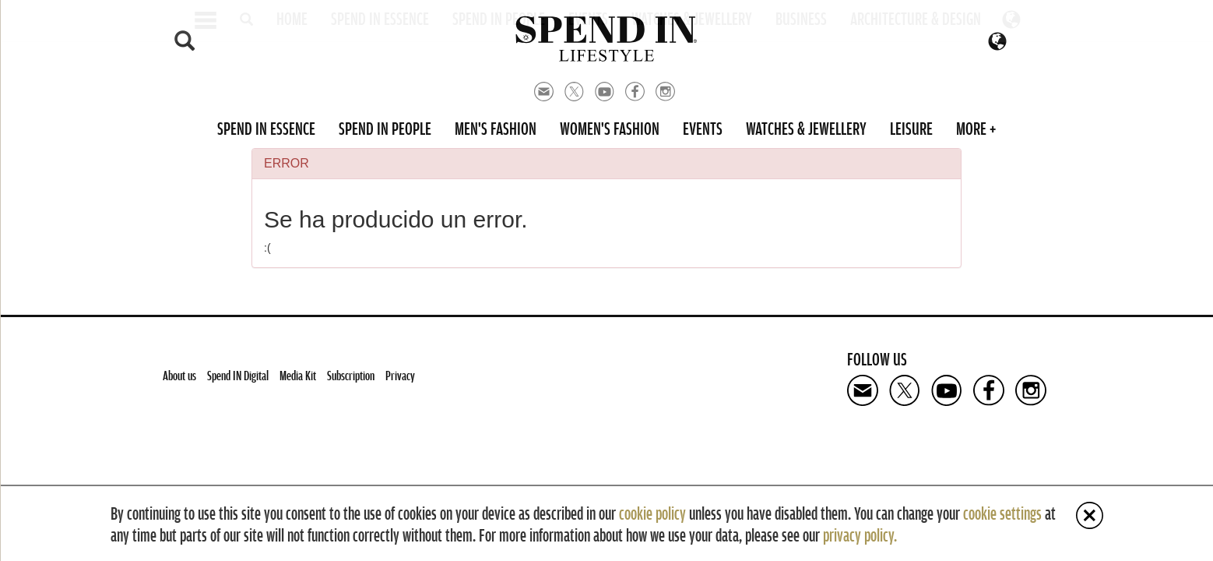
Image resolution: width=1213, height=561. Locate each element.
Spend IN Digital (238, 375)
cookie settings (1002, 512)
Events (703, 127)
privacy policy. (860, 534)
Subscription (350, 375)
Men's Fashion (495, 127)
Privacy (400, 375)
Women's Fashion (609, 127)
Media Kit (298, 375)
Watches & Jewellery (806, 127)
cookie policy (652, 512)
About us (179, 375)
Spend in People (385, 127)
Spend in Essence (266, 127)
